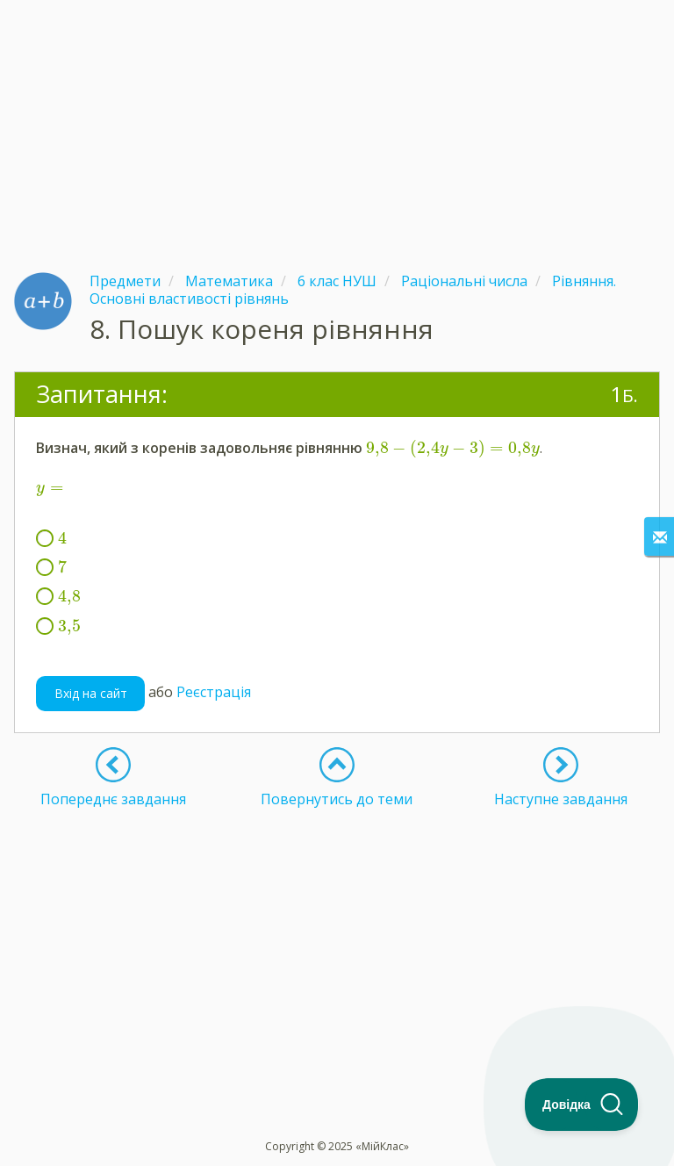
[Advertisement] (337, 123)
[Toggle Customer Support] (582, 1104)
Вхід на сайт (90, 693)
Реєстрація (213, 692)
